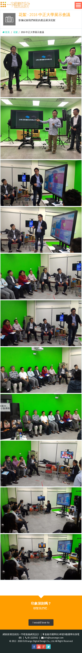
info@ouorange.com (53, 637)
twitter (48, 646)
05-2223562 (32, 637)
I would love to (41, 622)
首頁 (6, 32)
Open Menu (78, 5)
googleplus (43, 646)
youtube (38, 646)
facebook (34, 646)
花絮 (15, 32)
